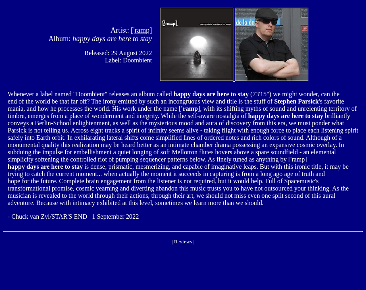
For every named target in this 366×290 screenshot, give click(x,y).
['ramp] (141, 30)
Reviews (183, 241)
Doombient (137, 60)
